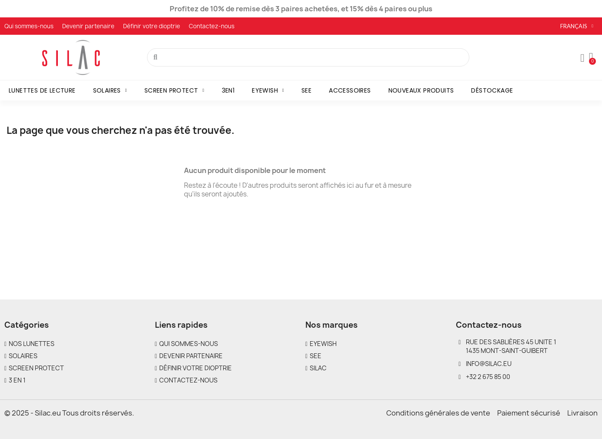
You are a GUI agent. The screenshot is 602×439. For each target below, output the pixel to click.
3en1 (228, 90)
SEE (306, 90)
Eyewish (268, 90)
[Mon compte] (582, 58)
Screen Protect (174, 90)
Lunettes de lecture (42, 90)
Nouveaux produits (421, 90)
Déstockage (492, 90)
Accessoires (350, 90)
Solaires (110, 90)
